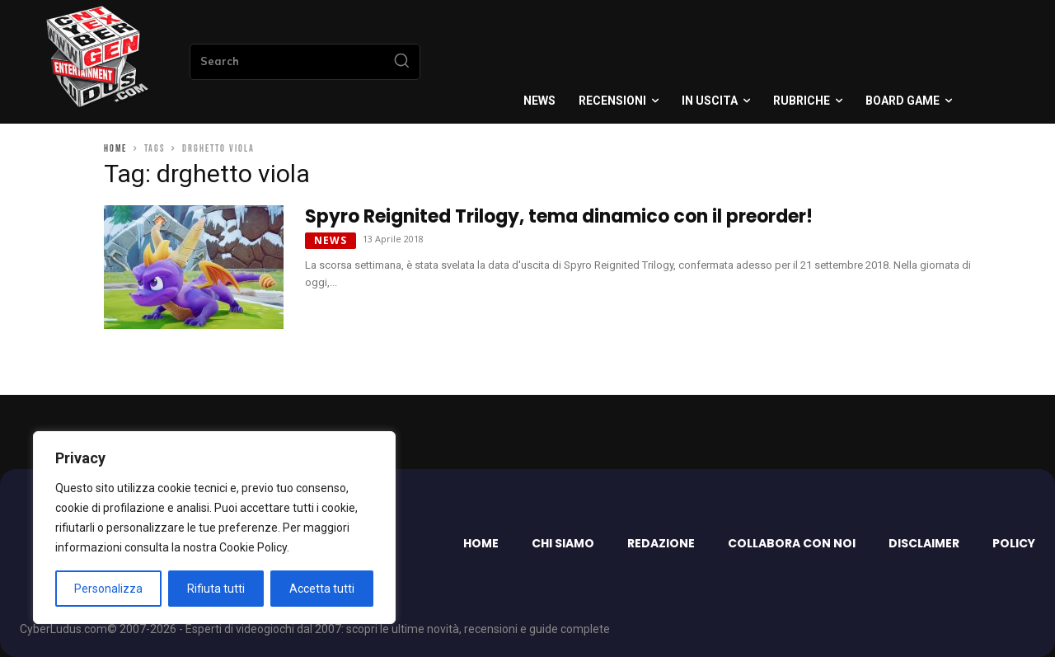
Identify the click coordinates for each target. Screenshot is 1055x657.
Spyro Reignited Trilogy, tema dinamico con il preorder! (559, 216)
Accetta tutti (321, 588)
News (330, 240)
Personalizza (108, 588)
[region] (214, 527)
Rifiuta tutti (216, 588)
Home (115, 149)
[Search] (401, 62)
